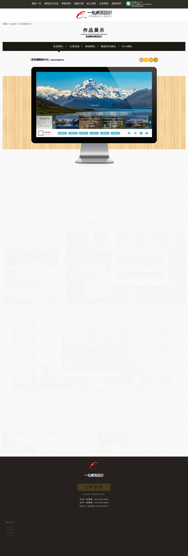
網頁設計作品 (51, 3)
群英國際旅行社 (26, 24)
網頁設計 (104, 12)
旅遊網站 (13, 24)
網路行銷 (79, 3)
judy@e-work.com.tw (97, 506)
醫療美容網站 (108, 46)
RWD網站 (127, 46)
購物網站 (90, 46)
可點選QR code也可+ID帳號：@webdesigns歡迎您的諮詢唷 (141, 4)
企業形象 (75, 46)
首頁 (5, 24)
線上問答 (91, 3)
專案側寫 (66, 3)
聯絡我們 (116, 3)
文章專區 (104, 3)
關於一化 (36, 3)
